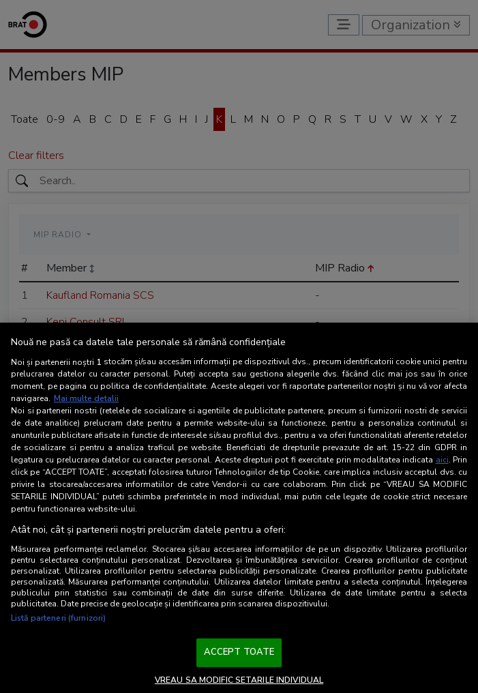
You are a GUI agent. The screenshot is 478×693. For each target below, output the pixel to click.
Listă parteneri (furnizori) (58, 618)
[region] (239, 508)
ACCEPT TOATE (239, 652)
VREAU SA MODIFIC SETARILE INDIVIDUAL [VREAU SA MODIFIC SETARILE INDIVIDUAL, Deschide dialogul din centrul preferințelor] (239, 680)
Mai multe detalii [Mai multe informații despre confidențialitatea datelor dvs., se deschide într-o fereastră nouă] (86, 398)
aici (442, 459)
